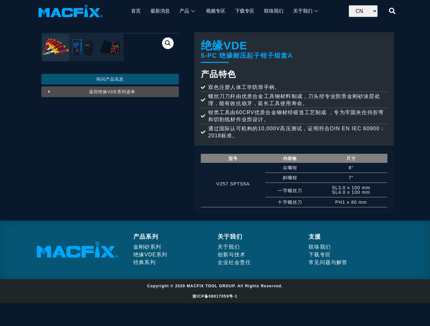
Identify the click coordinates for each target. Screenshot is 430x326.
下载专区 (320, 277)
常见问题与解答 (328, 285)
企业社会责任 (234, 285)
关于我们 (229, 269)
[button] (110, 215)
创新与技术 (231, 277)
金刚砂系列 (147, 269)
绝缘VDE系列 (150, 277)
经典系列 (144, 285)
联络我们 (320, 269)
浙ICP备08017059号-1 (214, 319)
